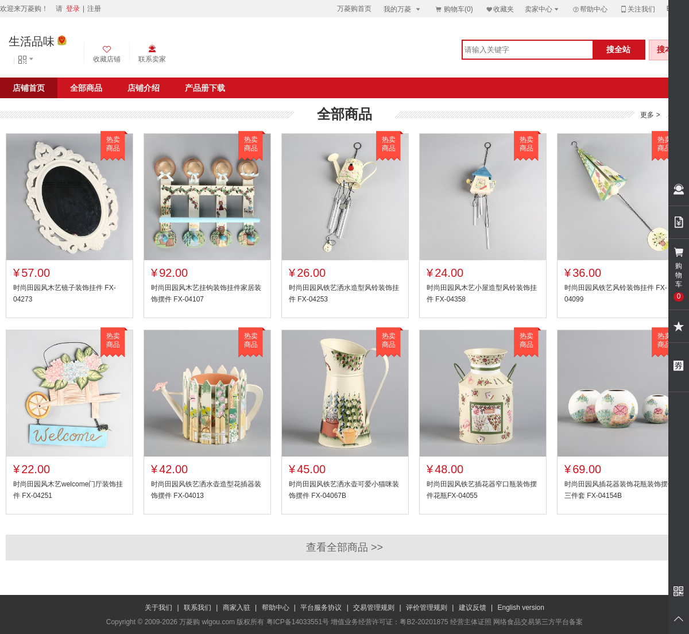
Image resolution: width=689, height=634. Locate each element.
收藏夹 (499, 9)
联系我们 (197, 608)
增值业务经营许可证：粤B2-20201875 (389, 622)
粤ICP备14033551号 (297, 622)
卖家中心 (542, 9)
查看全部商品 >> (344, 547)
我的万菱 (403, 9)
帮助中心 (589, 9)
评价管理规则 (426, 608)
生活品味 (32, 41)
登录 (73, 9)
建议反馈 (472, 608)
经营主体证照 (470, 622)
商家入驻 (236, 608)
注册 (94, 9)
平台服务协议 (321, 608)
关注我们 (637, 9)
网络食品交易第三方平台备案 (538, 622)
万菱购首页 (354, 9)
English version (521, 608)
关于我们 (158, 608)
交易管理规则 (373, 608)
